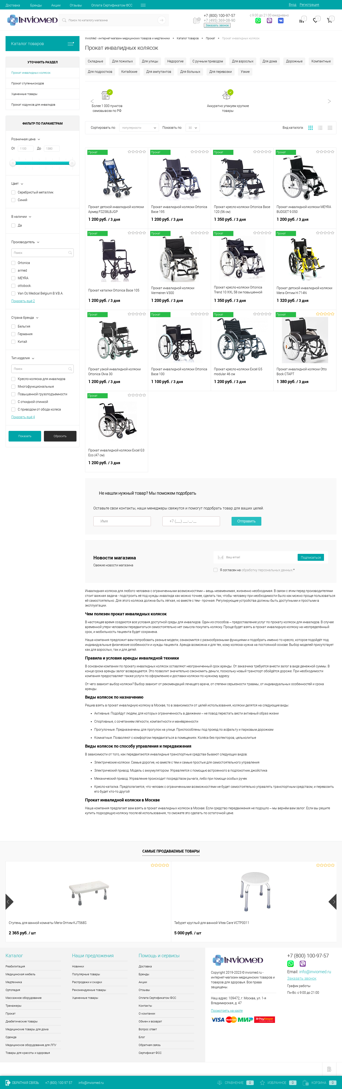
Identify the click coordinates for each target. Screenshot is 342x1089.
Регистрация (309, 4)
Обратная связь (150, 1045)
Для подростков (100, 72)
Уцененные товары (24, 94)
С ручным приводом (207, 61)
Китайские (129, 72)
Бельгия (24, 326)
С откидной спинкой (33, 402)
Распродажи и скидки (87, 982)
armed (22, 270)
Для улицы (150, 61)
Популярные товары (86, 974)
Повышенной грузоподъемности (42, 394)
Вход (292, 4)
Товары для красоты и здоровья (28, 1053)
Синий (22, 200)
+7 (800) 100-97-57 (219, 15)
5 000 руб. (105, 933)
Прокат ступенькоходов (27, 83)
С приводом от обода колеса (39, 409)
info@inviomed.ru (315, 971)
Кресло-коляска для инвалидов (41, 379)
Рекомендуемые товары (89, 990)
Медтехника (14, 982)
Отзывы (76, 5)
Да (20, 225)
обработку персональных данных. (267, 570)
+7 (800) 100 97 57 (58, 1083)
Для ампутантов (158, 72)
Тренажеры (13, 1005)
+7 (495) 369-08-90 (219, 20)
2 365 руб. (22, 933)
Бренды (36, 5)
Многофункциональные (36, 386)
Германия (25, 334)
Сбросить (60, 436)
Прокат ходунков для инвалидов (33, 104)
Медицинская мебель (20, 974)
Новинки (78, 966)
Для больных (190, 72)
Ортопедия (13, 990)
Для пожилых (122, 61)
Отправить (246, 521)
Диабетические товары (22, 1021)
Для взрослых (242, 61)
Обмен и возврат (150, 1021)
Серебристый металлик (35, 192)
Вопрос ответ (148, 1029)
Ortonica (24, 263)
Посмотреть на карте (227, 1010)
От (13, 148)
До (39, 148)
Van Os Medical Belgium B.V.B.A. (40, 293)
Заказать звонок (217, 25)
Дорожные (294, 61)
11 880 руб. (271, 933)
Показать (24, 436)
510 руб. (186, 933)
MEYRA (23, 278)
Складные (95, 61)
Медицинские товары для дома (27, 1029)
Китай (22, 342)
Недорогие (175, 61)
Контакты (145, 1005)
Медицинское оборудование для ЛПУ (31, 1045)
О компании (147, 1013)
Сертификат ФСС (150, 1053)
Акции (56, 5)
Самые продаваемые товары (171, 851)
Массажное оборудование (24, 998)
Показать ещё (23, 301)
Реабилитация (15, 966)
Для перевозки (220, 72)
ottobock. (24, 286)
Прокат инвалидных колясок (31, 72)
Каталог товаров (42, 43)
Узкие (245, 72)
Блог (142, 1037)
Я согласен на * (257, 570)
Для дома (270, 61)
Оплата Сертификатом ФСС (111, 5)
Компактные (321, 61)
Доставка (13, 5)
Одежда (11, 1037)
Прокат (10, 1013)
